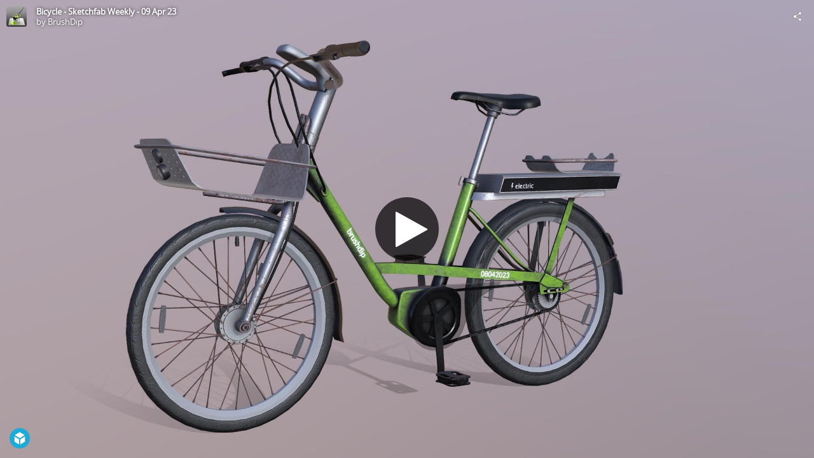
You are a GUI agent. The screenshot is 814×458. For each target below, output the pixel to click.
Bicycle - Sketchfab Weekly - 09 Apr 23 (106, 11)
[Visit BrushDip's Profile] (16, 16)
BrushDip (65, 21)
